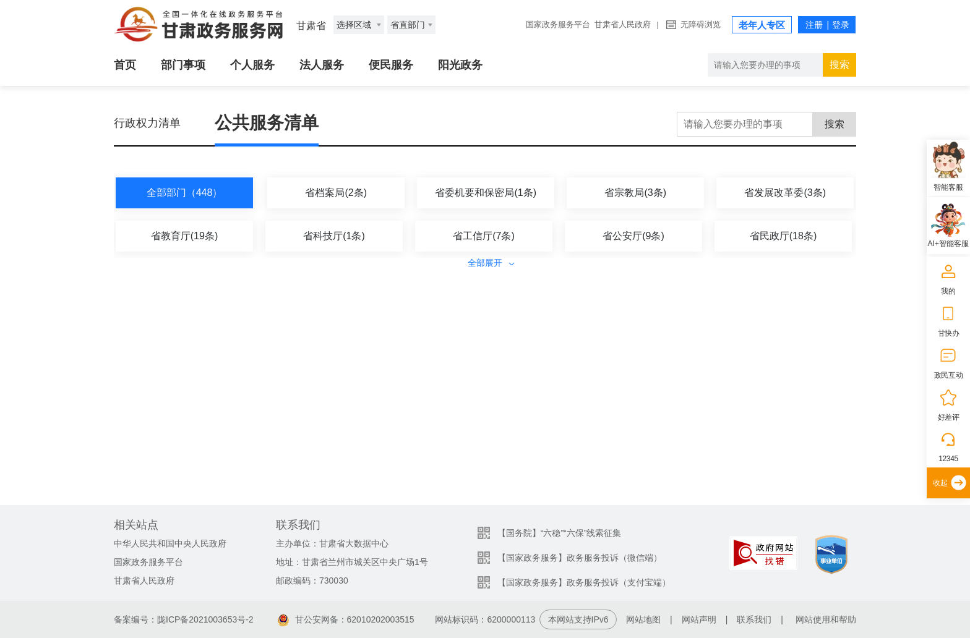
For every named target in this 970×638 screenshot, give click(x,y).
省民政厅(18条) (783, 236)
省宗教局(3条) (635, 192)
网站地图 (643, 619)
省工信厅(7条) (484, 236)
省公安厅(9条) (633, 236)
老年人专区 (762, 25)
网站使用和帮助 (826, 619)
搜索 (839, 64)
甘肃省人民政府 (622, 24)
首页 (125, 65)
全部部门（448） (185, 192)
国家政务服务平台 (558, 24)
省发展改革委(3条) (785, 192)
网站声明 (699, 619)
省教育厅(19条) (184, 236)
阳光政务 (460, 65)
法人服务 (321, 65)
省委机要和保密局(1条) (485, 192)
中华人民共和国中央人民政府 (170, 543)
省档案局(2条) (336, 192)
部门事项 (183, 65)
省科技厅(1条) (334, 236)
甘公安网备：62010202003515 (346, 619)
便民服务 (391, 65)
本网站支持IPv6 (578, 619)
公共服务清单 (267, 122)
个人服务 (252, 65)
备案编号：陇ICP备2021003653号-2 (184, 619)
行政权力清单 (147, 123)
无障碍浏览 (700, 24)
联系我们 (754, 619)
